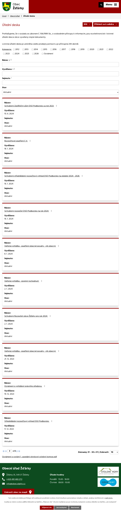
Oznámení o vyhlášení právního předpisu (25, 387)
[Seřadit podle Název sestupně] (11, 60)
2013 (26, 50)
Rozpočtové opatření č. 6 (18, 142)
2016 (54, 50)
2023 (7, 54)
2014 (36, 50)
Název (6, 61)
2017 (64, 50)
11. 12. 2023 (9, 430)
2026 (36, 54)
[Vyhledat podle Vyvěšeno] (60, 74)
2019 (82, 50)
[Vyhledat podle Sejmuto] (60, 83)
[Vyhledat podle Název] (60, 65)
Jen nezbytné (61, 507)
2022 (111, 50)
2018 (73, 50)
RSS (86, 24)
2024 (17, 54)
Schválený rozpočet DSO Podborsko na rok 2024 (28, 212)
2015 (45, 50)
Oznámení (48, 54)
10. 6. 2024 (9, 114)
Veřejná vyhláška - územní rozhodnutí (23, 282)
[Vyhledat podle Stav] (60, 93)
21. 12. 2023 (9, 360)
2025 (27, 54)
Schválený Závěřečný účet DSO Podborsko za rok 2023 (31, 107)
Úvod (4, 16)
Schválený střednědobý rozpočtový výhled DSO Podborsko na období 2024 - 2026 (44, 177)
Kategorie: (7, 50)
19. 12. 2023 (9, 395)
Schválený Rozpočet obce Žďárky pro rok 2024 (28, 317)
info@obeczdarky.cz (15, 484)
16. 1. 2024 (8, 185)
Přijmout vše (47, 507)
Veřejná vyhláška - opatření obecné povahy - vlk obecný (32, 247)
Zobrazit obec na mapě (15, 493)
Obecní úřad (15, 16)
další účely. (109, 498)
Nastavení (75, 507)
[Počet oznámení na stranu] (114, 453)
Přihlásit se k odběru (105, 24)
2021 (101, 50)
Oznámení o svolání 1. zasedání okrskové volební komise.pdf (29, 458)
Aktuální (8, 127)
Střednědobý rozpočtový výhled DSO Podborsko (28, 422)
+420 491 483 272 (14, 480)
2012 (17, 50)
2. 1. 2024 (8, 290)
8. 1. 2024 (8, 255)
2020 (92, 50)
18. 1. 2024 (8, 149)
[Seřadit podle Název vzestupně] (11, 59)
